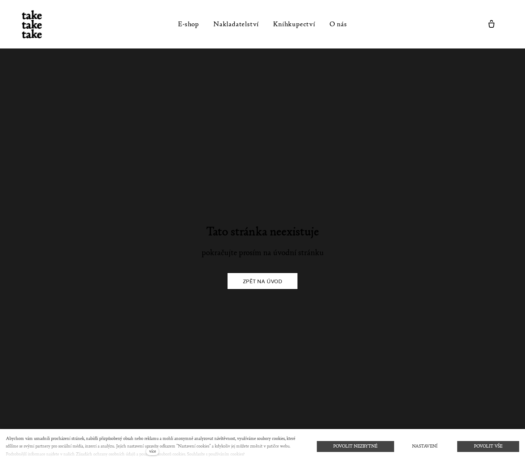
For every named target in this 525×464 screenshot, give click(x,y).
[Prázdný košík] (491, 24)
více (152, 451)
